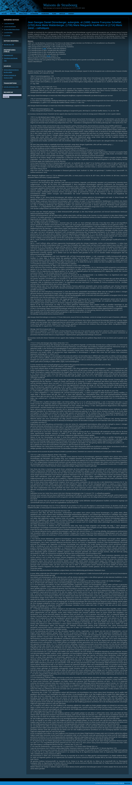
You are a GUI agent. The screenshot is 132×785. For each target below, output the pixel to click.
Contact (71, 14)
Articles (62, 14)
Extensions (34, 14)
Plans (54, 14)
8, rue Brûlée (7, 35)
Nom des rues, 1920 (9, 44)
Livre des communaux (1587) (11, 87)
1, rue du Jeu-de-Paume (10, 26)
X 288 (44, 48)
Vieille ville (23, 14)
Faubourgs (45, 14)
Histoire (13, 14)
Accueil (4, 14)
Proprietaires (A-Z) (8, 55)
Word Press (127, 783)
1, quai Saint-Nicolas (9, 23)
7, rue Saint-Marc (8, 32)
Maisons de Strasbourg (60, 5)
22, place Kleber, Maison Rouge (12, 29)
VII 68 (48, 56)
